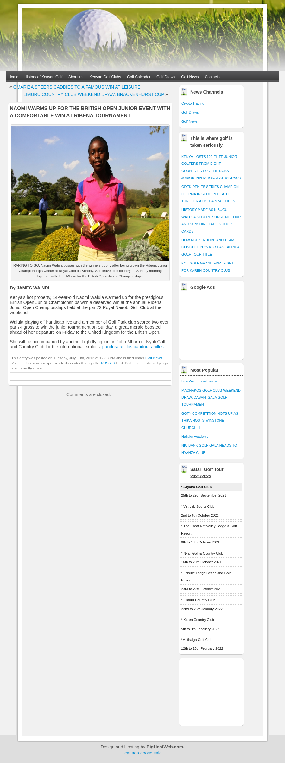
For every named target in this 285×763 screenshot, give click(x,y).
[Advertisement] (212, 324)
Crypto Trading (192, 103)
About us (75, 77)
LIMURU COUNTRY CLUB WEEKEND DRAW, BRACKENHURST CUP (93, 94)
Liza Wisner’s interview (199, 381)
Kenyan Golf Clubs (105, 77)
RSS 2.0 (108, 363)
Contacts (212, 77)
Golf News (190, 77)
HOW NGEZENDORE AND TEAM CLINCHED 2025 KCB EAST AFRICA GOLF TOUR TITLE (210, 247)
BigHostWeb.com (165, 746)
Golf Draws (165, 77)
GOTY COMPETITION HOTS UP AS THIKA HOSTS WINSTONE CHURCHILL (209, 421)
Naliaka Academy (194, 436)
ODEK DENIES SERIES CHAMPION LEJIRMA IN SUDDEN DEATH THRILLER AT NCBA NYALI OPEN (210, 194)
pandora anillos (117, 346)
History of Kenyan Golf (43, 77)
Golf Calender (138, 77)
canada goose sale (143, 752)
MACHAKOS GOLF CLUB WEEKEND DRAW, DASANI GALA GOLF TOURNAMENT (211, 397)
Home (13, 77)
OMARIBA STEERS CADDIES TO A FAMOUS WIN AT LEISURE (77, 87)
